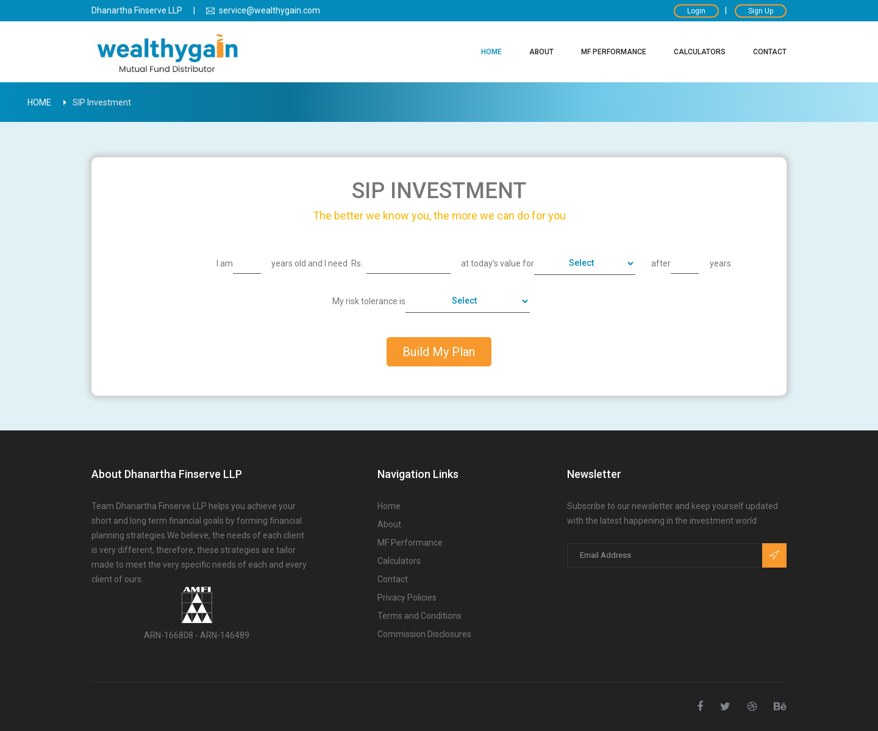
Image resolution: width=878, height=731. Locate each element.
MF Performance (613, 52)
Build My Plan (438, 351)
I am (224, 263)
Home (491, 52)
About (541, 52)
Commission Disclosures (424, 634)
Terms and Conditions (419, 616)
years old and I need (309, 263)
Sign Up (760, 11)
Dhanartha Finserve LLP (136, 10)
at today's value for (497, 263)
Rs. (357, 263)
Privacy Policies (407, 597)
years (720, 263)
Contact (770, 52)
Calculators (700, 52)
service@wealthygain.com (263, 10)
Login (696, 11)
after (661, 263)
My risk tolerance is (368, 301)
